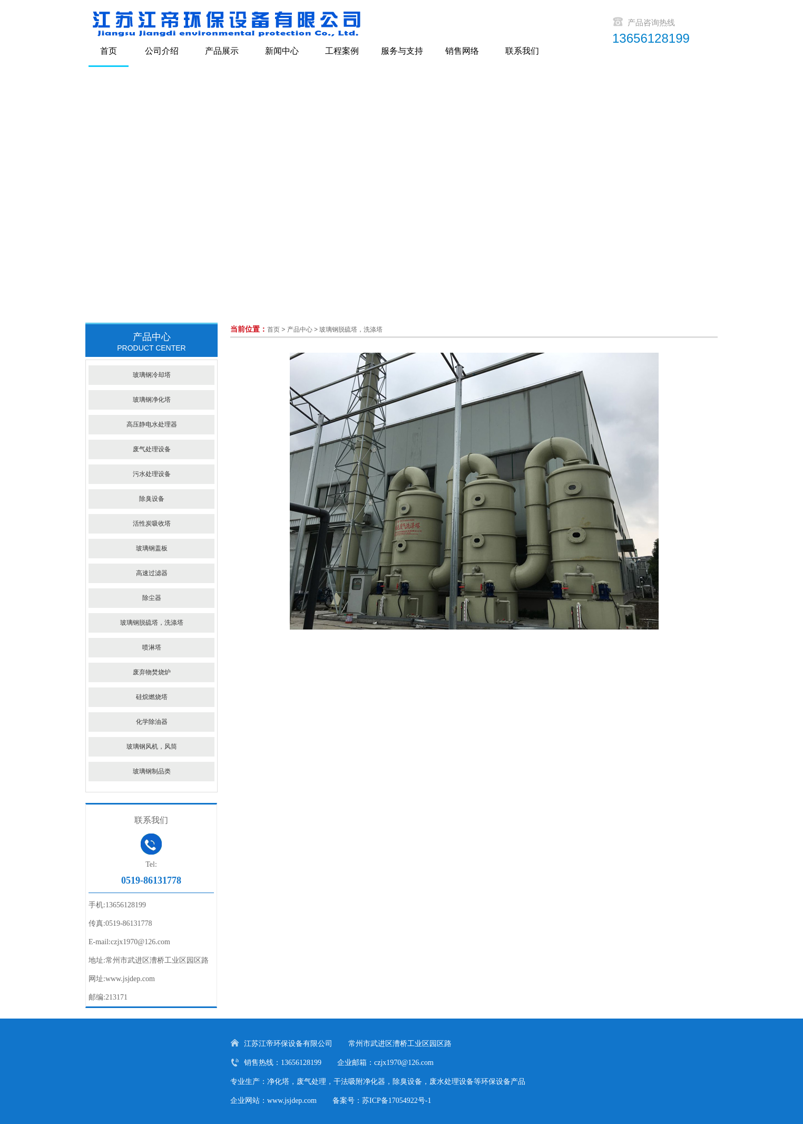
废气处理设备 (152, 449)
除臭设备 (151, 498)
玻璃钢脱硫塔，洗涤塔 (351, 329)
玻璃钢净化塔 (152, 399)
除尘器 (151, 598)
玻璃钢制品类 (152, 771)
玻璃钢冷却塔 (152, 375)
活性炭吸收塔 (152, 523)
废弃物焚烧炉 (152, 672)
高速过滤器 (152, 573)
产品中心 (299, 329)
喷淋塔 (151, 647)
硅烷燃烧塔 (152, 697)
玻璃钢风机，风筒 (151, 746)
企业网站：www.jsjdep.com (273, 1100)
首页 (273, 329)
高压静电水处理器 (151, 424)
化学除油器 (152, 721)
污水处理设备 (152, 474)
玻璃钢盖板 (152, 548)
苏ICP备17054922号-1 (396, 1100)
